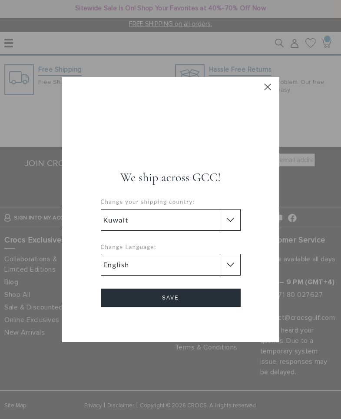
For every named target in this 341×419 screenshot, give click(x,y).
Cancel (170, 322)
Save (170, 298)
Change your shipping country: (148, 201)
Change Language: (128, 246)
